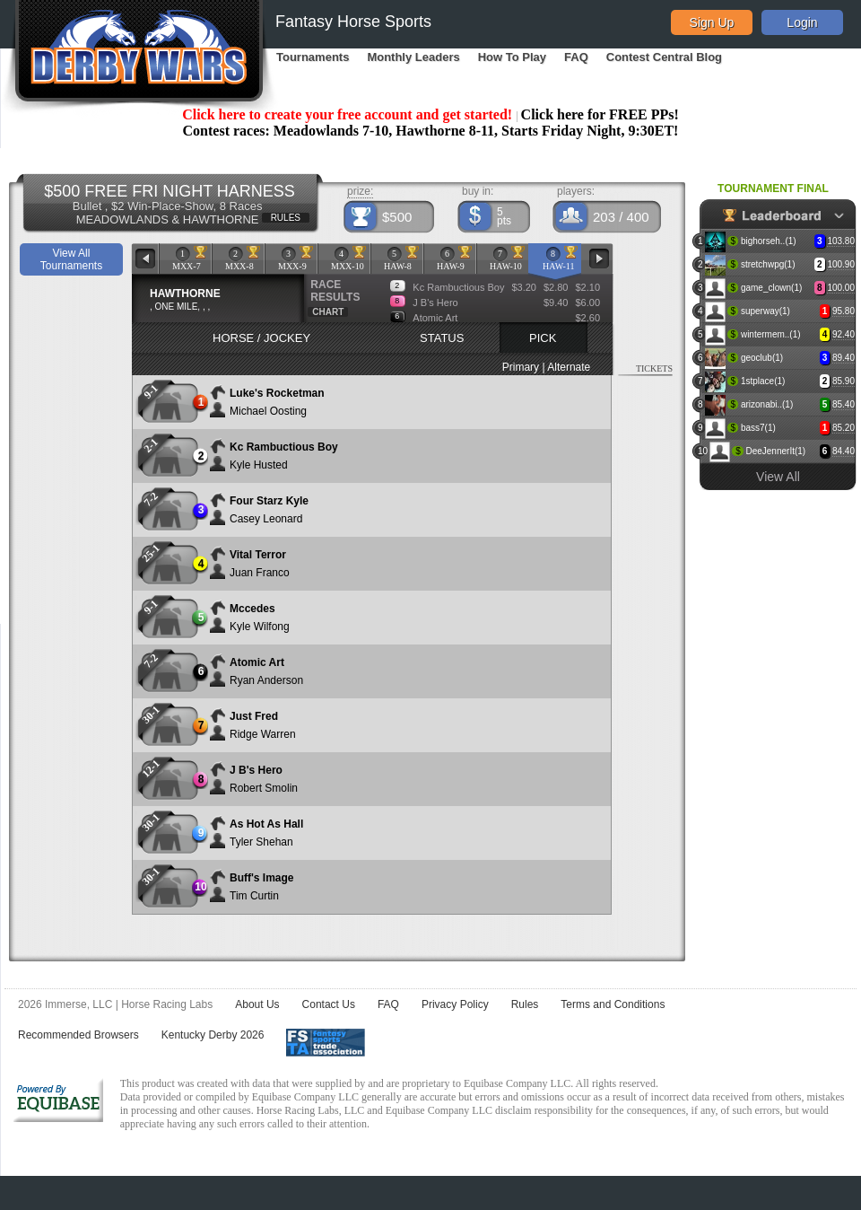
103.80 (841, 241)
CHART (328, 312)
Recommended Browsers (78, 1035)
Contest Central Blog (664, 57)
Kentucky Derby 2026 (213, 1035)
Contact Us (328, 1004)
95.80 (843, 311)
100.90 (841, 264)
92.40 (843, 334)
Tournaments (312, 57)
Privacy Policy (455, 1004)
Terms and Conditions (613, 1004)
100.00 (841, 288)
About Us (257, 1004)
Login (802, 22)
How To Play (512, 57)
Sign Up (712, 22)
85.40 (843, 404)
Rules (525, 1004)
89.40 (843, 358)
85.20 (843, 428)
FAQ (576, 57)
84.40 (843, 451)
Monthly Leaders (413, 57)
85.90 (843, 381)
